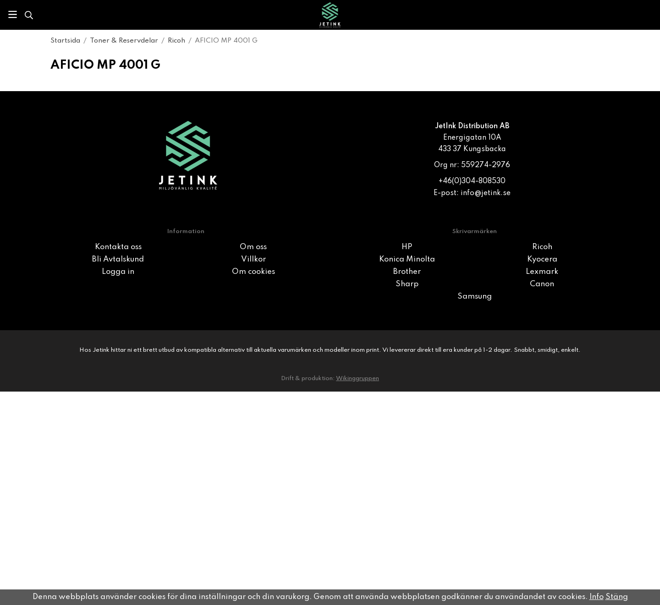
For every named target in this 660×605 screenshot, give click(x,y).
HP (407, 247)
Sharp (407, 284)
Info (596, 597)
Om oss (253, 247)
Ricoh (542, 247)
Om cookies (253, 272)
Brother (407, 272)
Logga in (118, 272)
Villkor (253, 259)
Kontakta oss (118, 247)
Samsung (474, 296)
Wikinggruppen (357, 379)
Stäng (616, 597)
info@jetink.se (486, 193)
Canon (542, 284)
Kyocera (542, 259)
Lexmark (542, 272)
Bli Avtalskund (118, 259)
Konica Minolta (407, 259)
